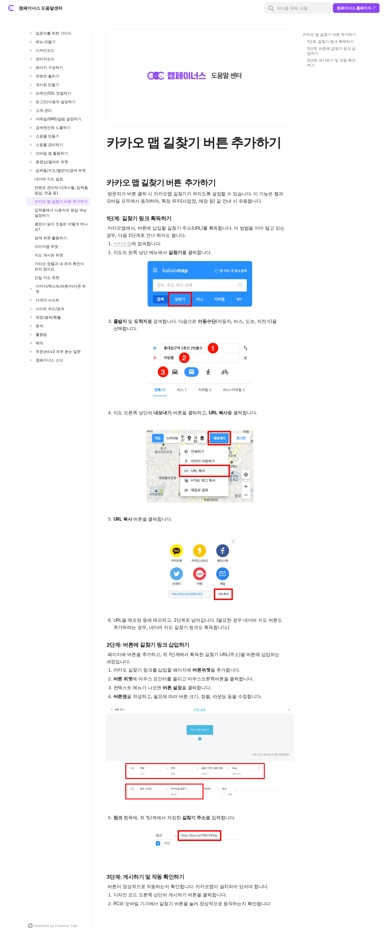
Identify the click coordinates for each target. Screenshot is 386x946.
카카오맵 (122, 243)
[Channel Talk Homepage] (58, 925)
